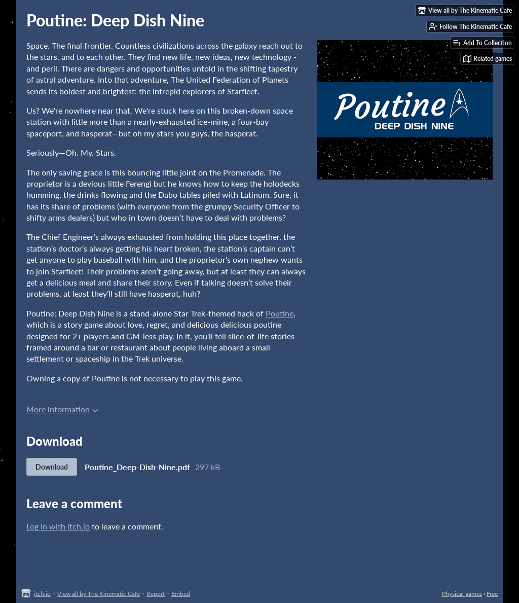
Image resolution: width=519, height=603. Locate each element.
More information (62, 409)
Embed (180, 593)
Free (492, 593)
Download (51, 467)
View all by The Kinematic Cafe (98, 593)
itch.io (42, 593)
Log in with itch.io (58, 526)
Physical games (462, 593)
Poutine (279, 313)
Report (155, 593)
